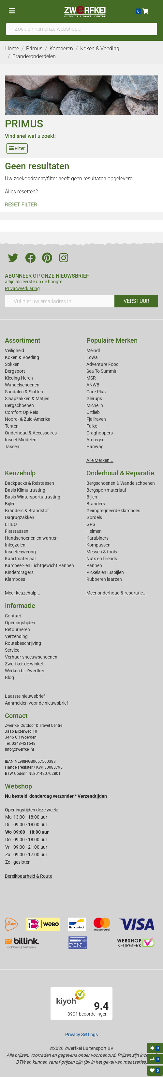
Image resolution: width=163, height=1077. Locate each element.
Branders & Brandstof (27, 510)
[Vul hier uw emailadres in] (60, 301)
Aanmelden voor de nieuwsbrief (36, 703)
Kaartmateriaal (20, 558)
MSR (91, 378)
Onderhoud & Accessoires (31, 432)
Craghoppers (99, 432)
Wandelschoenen (22, 384)
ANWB (92, 384)
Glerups (94, 398)
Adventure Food (102, 364)
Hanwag (95, 446)
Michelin (94, 405)
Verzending (16, 636)
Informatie (20, 606)
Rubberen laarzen (104, 579)
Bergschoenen (19, 405)
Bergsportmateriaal (106, 490)
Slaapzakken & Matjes (27, 398)
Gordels (94, 517)
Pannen (94, 565)
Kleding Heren (19, 378)
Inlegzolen (15, 544)
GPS (90, 524)
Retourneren (17, 629)
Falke (91, 426)
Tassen (12, 446)
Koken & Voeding (22, 357)
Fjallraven (96, 419)
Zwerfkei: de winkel (24, 663)
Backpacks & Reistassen (29, 483)
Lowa (92, 357)
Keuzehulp (20, 473)
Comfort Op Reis (21, 412)
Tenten (12, 426)
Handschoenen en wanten (31, 538)
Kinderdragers (19, 572)
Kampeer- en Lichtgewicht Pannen (39, 565)
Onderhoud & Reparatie (120, 473)
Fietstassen (16, 531)
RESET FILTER (21, 205)
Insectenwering (20, 551)
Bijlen (10, 503)
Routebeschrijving (23, 643)
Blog (9, 677)
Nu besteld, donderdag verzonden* (56, 796)
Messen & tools (101, 551)
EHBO (11, 524)
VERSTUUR (136, 301)
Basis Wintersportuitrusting (32, 496)
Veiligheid (14, 350)
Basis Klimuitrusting (25, 490)
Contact (13, 615)
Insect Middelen (21, 439)
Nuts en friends (101, 558)
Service (12, 650)
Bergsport (15, 371)
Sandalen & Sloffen (24, 391)
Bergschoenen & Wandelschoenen (120, 483)
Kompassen (98, 544)
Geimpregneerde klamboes (113, 510)
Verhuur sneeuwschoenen (31, 657)
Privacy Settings (81, 1034)
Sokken (12, 364)
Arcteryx (94, 439)
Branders (95, 503)
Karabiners (97, 538)
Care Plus (96, 391)
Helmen (94, 531)
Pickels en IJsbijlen (105, 572)
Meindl (93, 350)
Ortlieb (93, 412)
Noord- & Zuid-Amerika (28, 419)
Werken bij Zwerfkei (24, 670)
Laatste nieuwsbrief (25, 696)
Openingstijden (20, 622)
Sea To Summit (101, 371)
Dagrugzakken (19, 517)
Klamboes (15, 579)
